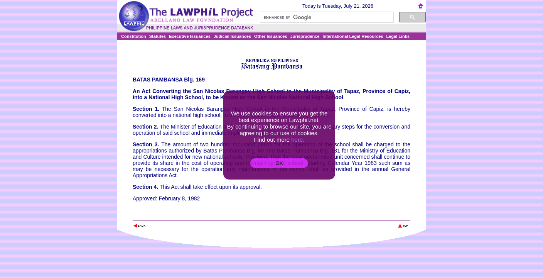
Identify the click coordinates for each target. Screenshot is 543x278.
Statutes (157, 36)
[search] (326, 17)
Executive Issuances (190, 36)
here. (297, 139)
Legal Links (398, 36)
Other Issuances (270, 36)
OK (279, 163)
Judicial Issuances (232, 36)
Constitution (133, 36)
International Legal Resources (352, 36)
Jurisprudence (305, 36)
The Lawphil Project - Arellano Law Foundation (172, 215)
